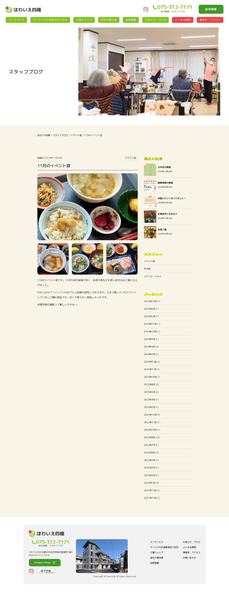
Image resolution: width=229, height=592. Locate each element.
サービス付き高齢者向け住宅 (50, 19)
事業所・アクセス (210, 19)
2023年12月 (150, 361)
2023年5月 (149, 392)
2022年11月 (150, 422)
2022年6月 (149, 452)
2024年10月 (150, 331)
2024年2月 (149, 354)
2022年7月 (149, 444)
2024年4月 (149, 346)
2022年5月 (149, 460)
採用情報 (211, 9)
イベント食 (149, 261)
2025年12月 (150, 301)
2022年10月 (150, 429)
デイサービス (16, 19)
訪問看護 (131, 19)
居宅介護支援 (109, 19)
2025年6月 (149, 308)
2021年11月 (150, 497)
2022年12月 (150, 414)
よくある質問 (183, 19)
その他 (147, 268)
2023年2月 (149, 407)
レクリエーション (152, 276)
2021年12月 (150, 490)
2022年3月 (149, 467)
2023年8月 (149, 384)
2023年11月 (150, 369)
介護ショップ (84, 19)
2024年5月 (149, 339)
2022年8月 (149, 437)
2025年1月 (149, 316)
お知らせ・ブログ (155, 19)
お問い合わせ (189, 557)
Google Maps (44, 562)
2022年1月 (149, 482)
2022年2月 (149, 475)
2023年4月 (149, 399)
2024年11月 (150, 323)
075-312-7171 (173, 7)
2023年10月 (150, 376)
